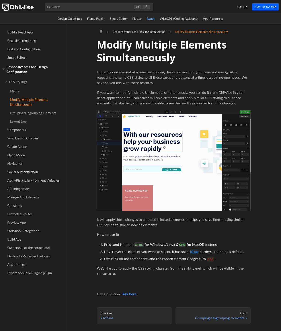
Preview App (16, 222)
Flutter (136, 18)
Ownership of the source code (29, 248)
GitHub (242, 7)
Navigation (15, 163)
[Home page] (101, 31)
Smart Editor (118, 18)
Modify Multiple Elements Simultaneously (29, 102)
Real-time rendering (21, 41)
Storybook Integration (23, 231)
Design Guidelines (70, 18)
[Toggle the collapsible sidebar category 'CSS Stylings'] (6, 81)
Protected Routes (20, 214)
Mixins (15, 91)
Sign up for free (265, 7)
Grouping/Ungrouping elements (33, 113)
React (150, 18)
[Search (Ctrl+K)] (99, 7)
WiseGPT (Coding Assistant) (179, 18)
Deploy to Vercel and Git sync (29, 256)
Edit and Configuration (23, 49)
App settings (16, 264)
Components (16, 130)
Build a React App (20, 32)
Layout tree (18, 121)
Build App (14, 239)
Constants (14, 206)
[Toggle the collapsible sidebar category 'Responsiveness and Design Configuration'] (4, 69)
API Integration (18, 189)
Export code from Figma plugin (29, 273)
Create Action (17, 147)
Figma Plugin (95, 18)
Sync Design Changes (23, 138)
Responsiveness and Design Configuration (27, 69)
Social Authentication (22, 172)
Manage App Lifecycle (23, 197)
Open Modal (16, 155)
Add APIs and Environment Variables (33, 180)
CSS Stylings (18, 82)
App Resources (213, 18)
